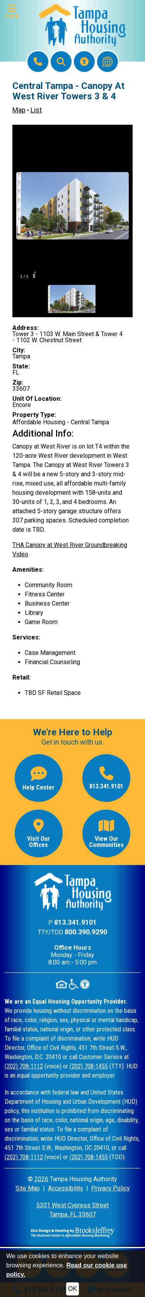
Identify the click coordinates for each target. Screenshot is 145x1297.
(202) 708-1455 (89, 1066)
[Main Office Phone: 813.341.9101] (37, 61)
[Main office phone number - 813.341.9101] (106, 778)
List (36, 110)
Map (19, 110)
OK (72, 1288)
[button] (13, 12)
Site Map (27, 1188)
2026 (41, 1179)
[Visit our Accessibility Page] (84, 61)
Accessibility (65, 1188)
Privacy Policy (110, 1188)
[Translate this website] (107, 61)
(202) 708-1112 (24, 1066)
